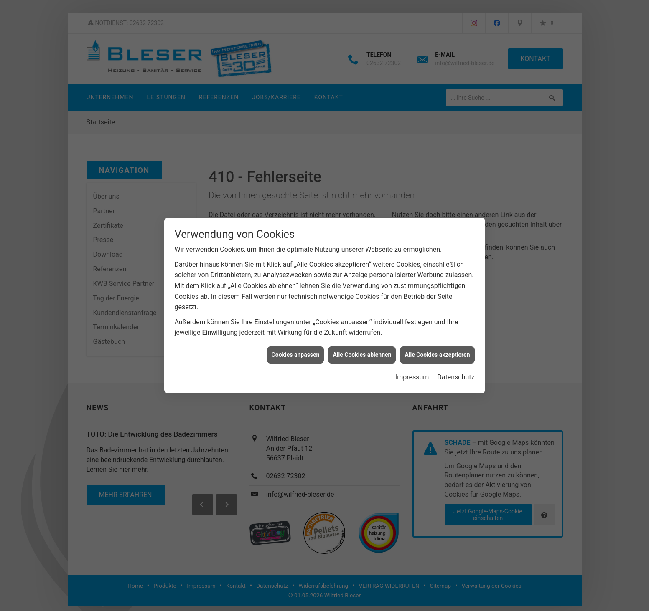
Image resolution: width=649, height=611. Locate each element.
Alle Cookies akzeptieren (437, 354)
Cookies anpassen (296, 354)
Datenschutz (455, 377)
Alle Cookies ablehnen (362, 354)
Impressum (412, 377)
